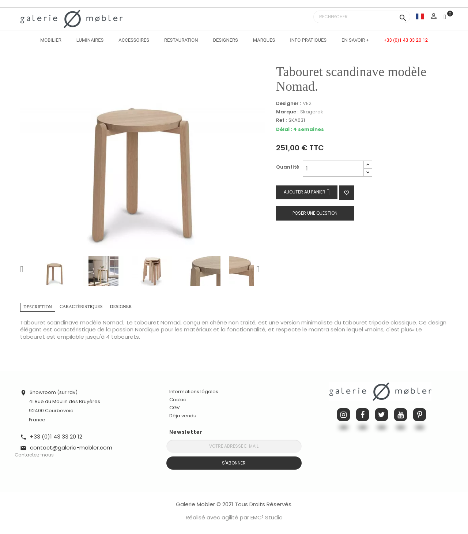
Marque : (287, 111)
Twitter (381, 414)
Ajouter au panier (307, 192)
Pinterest (419, 414)
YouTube (400, 414)
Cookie (177, 400)
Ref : (281, 120)
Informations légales (193, 391)
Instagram (343, 414)
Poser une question (314, 213)
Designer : (288, 103)
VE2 (307, 103)
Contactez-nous (34, 454)
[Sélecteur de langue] (420, 16)
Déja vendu (182, 415)
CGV (174, 407)
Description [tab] (37, 306)
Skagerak (311, 111)
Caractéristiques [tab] (81, 306)
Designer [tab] (121, 306)
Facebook (362, 414)
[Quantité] (333, 169)
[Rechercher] (361, 17)
